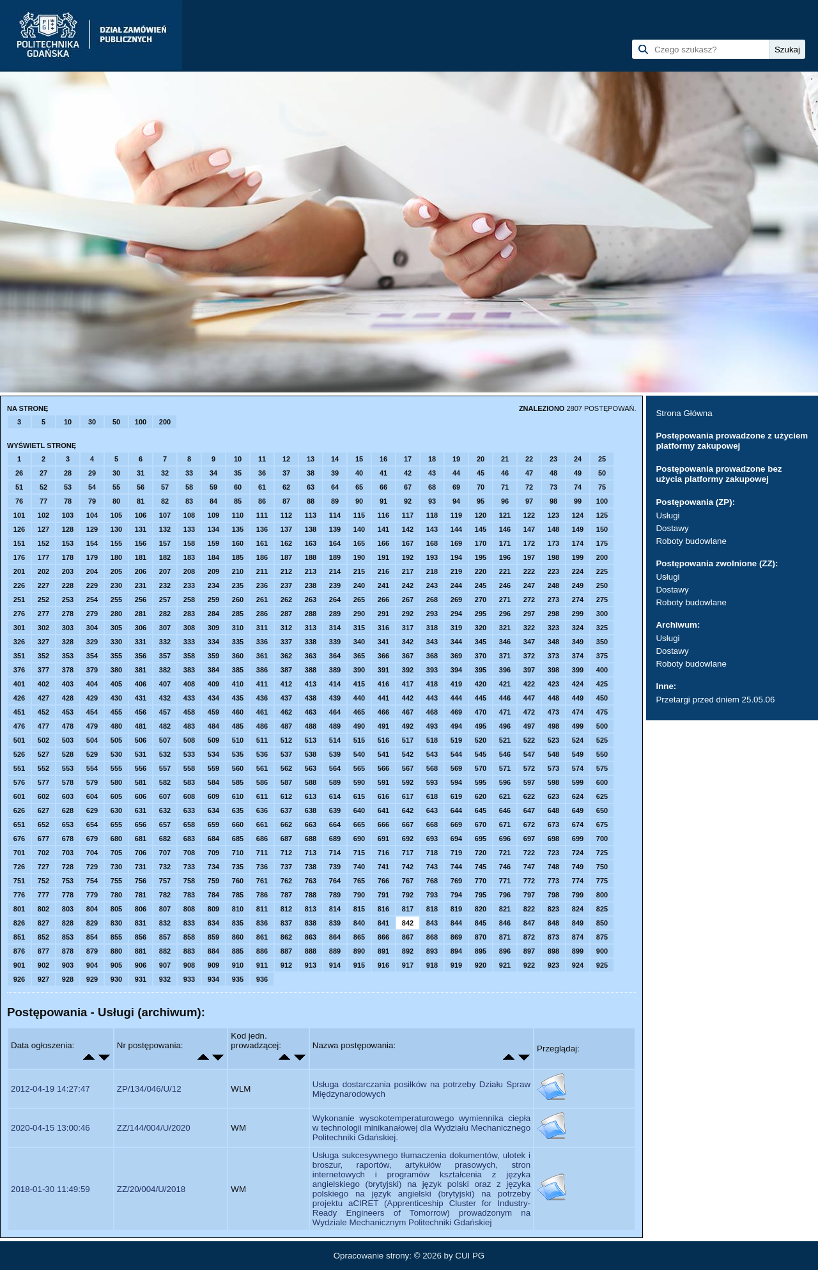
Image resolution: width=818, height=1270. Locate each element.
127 (43, 529)
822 (529, 909)
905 (116, 965)
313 (310, 627)
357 (165, 656)
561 (262, 768)
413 (310, 684)
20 (480, 459)
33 (189, 473)
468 (432, 712)
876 (19, 951)
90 (359, 501)
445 (480, 698)
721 (505, 852)
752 (43, 881)
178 (67, 557)
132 (165, 529)
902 (43, 965)
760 (237, 881)
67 (408, 487)
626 (19, 810)
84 (213, 501)
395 (480, 670)
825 (602, 909)
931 (140, 979)
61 (262, 487)
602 (43, 796)
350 (602, 642)
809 (213, 909)
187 (286, 557)
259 (213, 599)
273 (553, 599)
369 (456, 656)
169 (456, 543)
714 (335, 852)
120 (480, 515)
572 (529, 768)
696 (505, 838)
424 (577, 684)
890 (359, 951)
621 (505, 796)
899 (577, 951)
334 (213, 642)
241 (383, 585)
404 (92, 684)
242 (407, 585)
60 (238, 487)
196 (505, 557)
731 (140, 867)
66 (383, 487)
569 (456, 768)
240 (359, 585)
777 (43, 895)
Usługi (667, 515)
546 (505, 754)
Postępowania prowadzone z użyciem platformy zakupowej (732, 441)
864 (335, 937)
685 (237, 838)
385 (237, 670)
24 (578, 459)
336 (262, 642)
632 (165, 810)
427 (43, 698)
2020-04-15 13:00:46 (50, 1128)
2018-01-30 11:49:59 (50, 1189)
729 (92, 867)
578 (67, 782)
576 (19, 782)
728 (67, 867)
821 (505, 909)
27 (43, 473)
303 (67, 627)
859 (213, 937)
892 (407, 951)
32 (165, 473)
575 (602, 768)
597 (529, 782)
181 (140, 557)
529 (92, 754)
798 (553, 895)
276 (19, 613)
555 (116, 768)
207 (165, 571)
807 (165, 909)
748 (553, 867)
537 (286, 754)
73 (553, 487)
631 (140, 810)
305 (116, 627)
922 (529, 965)
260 (237, 599)
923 (553, 965)
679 (92, 838)
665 (359, 824)
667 (407, 824)
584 (213, 782)
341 (383, 642)
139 (335, 529)
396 (505, 670)
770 (480, 881)
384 (213, 670)
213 (310, 571)
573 (553, 768)
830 (116, 923)
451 (19, 712)
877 (43, 951)
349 (577, 642)
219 (456, 571)
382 (165, 670)
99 (578, 501)
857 (165, 937)
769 (456, 881)
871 (505, 937)
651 (19, 824)
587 (286, 782)
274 (577, 599)
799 (577, 895)
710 (237, 852)
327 (43, 642)
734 (213, 867)
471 (505, 712)
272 (529, 599)
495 (480, 726)
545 (480, 754)
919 (456, 965)
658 (189, 824)
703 (67, 852)
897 (529, 951)
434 (213, 698)
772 (529, 881)
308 (189, 627)
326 (19, 642)
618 (432, 796)
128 (67, 529)
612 (286, 796)
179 (92, 557)
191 (383, 557)
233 (189, 585)
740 (359, 867)
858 (189, 937)
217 (407, 571)
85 (238, 501)
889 (335, 951)
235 (237, 585)
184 (213, 557)
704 (92, 852)
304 (92, 627)
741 (383, 867)
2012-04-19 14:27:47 (50, 1089)
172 (529, 543)
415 (359, 684)
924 (577, 965)
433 (189, 698)
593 (432, 782)
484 (213, 726)
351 (19, 656)
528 (67, 754)
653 (67, 824)
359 (213, 656)
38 (310, 473)
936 (262, 979)
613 (310, 796)
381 (140, 670)
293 (432, 613)
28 (68, 473)
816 (383, 909)
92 (408, 501)
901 (19, 965)
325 (602, 627)
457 (165, 712)
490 (359, 726)
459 (213, 712)
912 (286, 965)
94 (456, 501)
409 (213, 684)
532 (165, 754)
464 (335, 712)
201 (19, 571)
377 (43, 670)
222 (529, 571)
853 (67, 937)
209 (213, 571)
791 (383, 895)
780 (116, 895)
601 (19, 796)
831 (140, 923)
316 (383, 627)
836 (262, 923)
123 (553, 515)
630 (116, 810)
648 (553, 810)
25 (602, 459)
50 (116, 422)
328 (67, 642)
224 (577, 571)
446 (505, 698)
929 (92, 979)
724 (577, 852)
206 (140, 571)
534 (213, 754)
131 (140, 529)
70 (480, 487)
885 (237, 951)
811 (262, 909)
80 (116, 501)
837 (286, 923)
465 (359, 712)
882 (165, 951)
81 (140, 501)
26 (19, 473)
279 (92, 613)
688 (310, 838)
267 (407, 599)
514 (335, 740)
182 (165, 557)
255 (116, 599)
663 (310, 824)
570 (480, 768)
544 (456, 754)
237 (286, 585)
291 (383, 613)
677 (43, 838)
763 (310, 881)
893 (432, 951)
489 (335, 726)
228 (67, 585)
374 (577, 656)
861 (262, 937)
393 (432, 670)
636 (262, 810)
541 (383, 754)
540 (359, 754)
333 (189, 642)
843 (432, 923)
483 (189, 726)
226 (19, 585)
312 (286, 627)
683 (189, 838)
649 (577, 810)
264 (335, 599)
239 (335, 585)
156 (140, 543)
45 (480, 473)
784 (213, 895)
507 (165, 740)
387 (286, 670)
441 (383, 698)
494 (456, 726)
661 (262, 824)
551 (19, 768)
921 (505, 965)
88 (310, 501)
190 (359, 557)
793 (432, 895)
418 (432, 684)
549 (577, 754)
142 (407, 529)
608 (189, 796)
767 (407, 881)
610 (237, 796)
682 (165, 838)
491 (383, 726)
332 (165, 642)
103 (67, 515)
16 (383, 459)
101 (19, 515)
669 (456, 824)
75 (602, 487)
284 (213, 613)
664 (335, 824)
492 (407, 726)
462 (286, 712)
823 (553, 909)
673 (553, 824)
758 (189, 881)
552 (43, 768)
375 (602, 656)
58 (189, 487)
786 (262, 895)
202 (43, 571)
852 (43, 937)
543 (432, 754)
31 (140, 473)
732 (165, 867)
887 (286, 951)
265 (359, 599)
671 (505, 824)
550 (602, 754)
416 (383, 684)
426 (19, 698)
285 (237, 613)
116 (383, 515)
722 (529, 852)
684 (213, 838)
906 (140, 965)
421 (505, 684)
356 (140, 656)
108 (189, 515)
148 (553, 529)
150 (602, 529)
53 (68, 487)
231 (140, 585)
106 (140, 515)
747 (529, 867)
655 (116, 824)
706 (140, 852)
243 (432, 585)
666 (383, 824)
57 (165, 487)
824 (577, 909)
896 (505, 951)
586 (262, 782)
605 (116, 796)
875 (602, 937)
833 (189, 923)
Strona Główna (684, 413)
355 (116, 656)
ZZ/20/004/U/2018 (151, 1189)
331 (140, 642)
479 (92, 726)
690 (359, 838)
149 (577, 529)
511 (262, 740)
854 (92, 937)
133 (189, 529)
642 (407, 810)
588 (310, 782)
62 (286, 487)
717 (407, 852)
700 (602, 838)
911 (262, 965)
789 (335, 895)
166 (383, 543)
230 (116, 585)
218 (432, 571)
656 (140, 824)
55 (116, 487)
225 (602, 571)
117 (407, 515)
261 (262, 599)
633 (189, 810)
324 (577, 627)
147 (529, 529)
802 (43, 909)
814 (335, 909)
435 (237, 698)
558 (189, 768)
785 (237, 895)
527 (43, 754)
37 (286, 473)
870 (480, 937)
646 (505, 810)
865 (359, 937)
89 (335, 501)
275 (602, 599)
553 (67, 768)
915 (359, 965)
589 (335, 782)
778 (67, 895)
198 (553, 557)
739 (335, 867)
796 (505, 895)
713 (310, 852)
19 (456, 459)
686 (262, 838)
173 (553, 543)
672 (529, 824)
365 (359, 656)
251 (19, 599)
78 (68, 501)
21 (505, 459)
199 (577, 557)
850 (602, 923)
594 (456, 782)
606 (140, 796)
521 (505, 740)
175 (602, 543)
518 (432, 740)
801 (19, 909)
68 (432, 487)
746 (505, 867)
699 (577, 838)
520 (480, 740)
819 (456, 909)
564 (335, 768)
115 (359, 515)
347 (529, 642)
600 (602, 782)
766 (383, 881)
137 (286, 529)
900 (602, 951)
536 (262, 754)
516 (383, 740)
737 (286, 867)
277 (43, 613)
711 (262, 852)
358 (189, 656)
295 (480, 613)
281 (140, 613)
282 (165, 613)
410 (237, 684)
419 (456, 684)
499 (577, 726)
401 (19, 684)
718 (432, 852)
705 (116, 852)
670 (480, 824)
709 (213, 852)
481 (140, 726)
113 (310, 515)
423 (553, 684)
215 (359, 571)
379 (92, 670)
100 (140, 422)
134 (213, 529)
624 (577, 796)
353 (67, 656)
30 (92, 422)
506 (140, 740)
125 (602, 515)
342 (407, 642)
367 (407, 656)
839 (335, 923)
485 (237, 726)
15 (359, 459)
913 (310, 965)
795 (480, 895)
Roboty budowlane (691, 541)
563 (310, 768)
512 (286, 740)
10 (68, 422)
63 (310, 487)
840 (359, 923)
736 (262, 867)
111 (262, 515)
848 (553, 923)
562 (286, 768)
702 (43, 852)
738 (310, 867)
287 (286, 613)
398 (553, 670)
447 (529, 698)
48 (553, 473)
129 (92, 529)
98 (553, 501)
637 (286, 810)
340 (359, 642)
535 (237, 754)
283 (189, 613)
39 (335, 473)
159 (213, 543)
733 (189, 867)
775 (602, 881)
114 (335, 515)
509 (213, 740)
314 (335, 627)
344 (456, 642)
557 (165, 768)
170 (480, 543)
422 (529, 684)
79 (92, 501)
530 (116, 754)
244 (456, 585)
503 (67, 740)
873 (553, 937)
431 (140, 698)
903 (67, 965)
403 (67, 684)
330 (116, 642)
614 (335, 796)
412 (286, 684)
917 (407, 965)
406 (140, 684)
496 (505, 726)
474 (577, 712)
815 (359, 909)
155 (116, 543)
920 (480, 965)
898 (553, 951)
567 (407, 768)
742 (407, 867)
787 (286, 895)
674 (577, 824)
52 (43, 487)
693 (432, 838)
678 (67, 838)
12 (286, 459)
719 (456, 852)
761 (262, 881)
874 (577, 937)
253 (67, 599)
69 (456, 487)
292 (407, 613)
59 (213, 487)
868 (432, 937)
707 (165, 852)
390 (359, 670)
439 (335, 698)
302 (43, 627)
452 (43, 712)
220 (480, 571)
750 (602, 867)
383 (189, 670)
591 (383, 782)
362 (286, 656)
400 (602, 670)
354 (92, 656)
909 (213, 965)
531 (140, 754)
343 (432, 642)
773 (553, 881)
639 (335, 810)
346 (505, 642)
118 (432, 515)
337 (286, 642)
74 (578, 487)
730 (116, 867)
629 (92, 810)
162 (286, 543)
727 (43, 867)
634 (213, 810)
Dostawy (672, 528)
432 (165, 698)
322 (529, 627)
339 (335, 642)
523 (553, 740)
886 (262, 951)
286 (262, 613)
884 (213, 951)
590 (359, 782)
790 (359, 895)
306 (140, 627)
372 (529, 656)
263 (310, 599)
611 (262, 796)
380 (116, 670)
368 (432, 656)
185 (237, 557)
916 (383, 965)
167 (407, 543)
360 (237, 656)
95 (480, 501)
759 (213, 881)
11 (262, 459)
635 (237, 810)
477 (43, 726)
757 (165, 881)
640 (359, 810)
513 (310, 740)
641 (383, 810)
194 (456, 557)
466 (383, 712)
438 (310, 698)
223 (553, 571)
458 (189, 712)
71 (505, 487)
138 (310, 529)
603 (67, 796)
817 (407, 909)
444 (456, 698)
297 (529, 613)
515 (359, 740)
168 (432, 543)
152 (43, 543)
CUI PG (469, 1255)
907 (165, 965)
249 (577, 585)
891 (383, 951)
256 (140, 599)
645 (480, 810)
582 (165, 782)
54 (92, 487)
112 (286, 515)
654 (92, 824)
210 (237, 571)
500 (602, 726)
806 (140, 909)
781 (140, 895)
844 (456, 923)
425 (602, 684)
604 (92, 796)
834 (213, 923)
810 (237, 909)
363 (310, 656)
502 (43, 740)
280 (116, 613)
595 (480, 782)
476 (19, 726)
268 (432, 599)
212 (286, 571)
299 (577, 613)
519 (456, 740)
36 (262, 473)
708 (189, 852)
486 (262, 726)
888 (310, 951)
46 (505, 473)
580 (116, 782)
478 (67, 726)
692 (407, 838)
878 (67, 951)
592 (407, 782)
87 (286, 501)
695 (480, 838)
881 (140, 951)
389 (335, 670)
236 (262, 585)
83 (189, 501)
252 (43, 599)
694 (456, 838)
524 (577, 740)
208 (189, 571)
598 (553, 782)
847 (529, 923)
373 (553, 656)
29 (92, 473)
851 (19, 937)
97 (529, 501)
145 (480, 529)
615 (359, 796)
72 (529, 487)
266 (383, 599)
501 (19, 740)
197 (529, 557)
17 (408, 459)
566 (383, 768)
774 (577, 881)
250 (602, 585)
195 (480, 557)
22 (529, 459)
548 (553, 754)
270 (480, 599)
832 (165, 923)
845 (480, 923)
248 (553, 585)
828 (67, 923)
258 (189, 599)
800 (602, 895)
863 (310, 937)
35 (238, 473)
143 (432, 529)
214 (335, 571)
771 (505, 881)
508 (189, 740)
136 (262, 529)
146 (505, 529)
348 (553, 642)
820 (480, 909)
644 (456, 810)
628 (67, 810)
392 (407, 670)
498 (553, 726)
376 (19, 670)
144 (456, 529)
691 (383, 838)
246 (505, 585)
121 (505, 515)
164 (335, 543)
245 (480, 585)
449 (577, 698)
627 (43, 810)
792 (407, 895)
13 (310, 459)
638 (310, 810)
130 (116, 529)
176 (19, 557)
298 (553, 613)
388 (310, 670)
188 (310, 557)
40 (359, 473)
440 (359, 698)
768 (432, 881)
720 (480, 852)
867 (407, 937)
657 (165, 824)
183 (189, 557)
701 (19, 852)
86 (262, 501)
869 (456, 937)
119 (456, 515)
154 (92, 543)
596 (505, 782)
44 (456, 473)
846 (505, 923)
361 (262, 656)
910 (237, 965)
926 (19, 979)
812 (286, 909)
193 (432, 557)
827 (43, 923)
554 (92, 768)
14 (335, 459)
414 (335, 684)
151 (19, 543)
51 (19, 487)
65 (359, 487)
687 (286, 838)
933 (189, 979)
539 (335, 754)
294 (456, 613)
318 (432, 627)
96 (505, 501)
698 (553, 838)
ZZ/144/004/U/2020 (153, 1128)
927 (43, 979)
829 (92, 923)
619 (456, 796)
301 (19, 627)
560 (237, 768)
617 (407, 796)
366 (383, 656)
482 (165, 726)
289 (335, 613)
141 (383, 529)
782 (165, 895)
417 (407, 684)
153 (67, 543)
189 (335, 557)
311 (262, 627)
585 (237, 782)
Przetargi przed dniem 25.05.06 (715, 699)
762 (286, 881)
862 (286, 937)
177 (43, 557)
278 (67, 613)
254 (92, 599)
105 (116, 515)
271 (505, 599)
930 (116, 979)
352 (43, 656)
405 (116, 684)
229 (92, 585)
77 (43, 501)
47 (529, 473)
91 (383, 501)
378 (67, 670)
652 (43, 824)
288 (310, 613)
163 (310, 543)
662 (286, 824)
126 (19, 529)
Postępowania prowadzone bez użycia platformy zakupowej (719, 474)
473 (553, 712)
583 (189, 782)
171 (505, 543)
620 (480, 796)
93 (432, 501)
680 (116, 838)
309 (213, 627)
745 (480, 867)
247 (529, 585)
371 (505, 656)
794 (456, 895)
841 (383, 923)
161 (262, 543)
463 (310, 712)
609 (213, 796)
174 (577, 543)
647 (529, 810)
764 (335, 881)
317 (407, 627)
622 (529, 796)
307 (165, 627)
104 (92, 515)
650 (602, 810)
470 (480, 712)
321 (505, 627)
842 (407, 923)
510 (237, 740)
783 (189, 895)
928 (67, 979)
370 (480, 656)
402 (43, 684)
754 (92, 881)
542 (407, 754)
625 (602, 796)
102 (43, 515)
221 (505, 571)
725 (602, 852)
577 (43, 782)
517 (407, 740)
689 (335, 838)
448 (553, 698)
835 (237, 923)
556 (140, 768)
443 (432, 698)
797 (529, 895)
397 (529, 670)
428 (67, 698)
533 (189, 754)
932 (165, 979)
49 (578, 473)
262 (286, 599)
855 (116, 937)
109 (213, 515)
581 (140, 782)
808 (189, 909)
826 (19, 923)
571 (505, 768)
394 (456, 670)
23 (553, 459)
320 (480, 627)
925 (602, 965)
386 (262, 670)
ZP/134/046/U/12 (149, 1089)
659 (213, 824)
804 (92, 909)
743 (432, 867)
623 (553, 796)
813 (310, 909)
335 (237, 642)
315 (359, 627)
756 (140, 881)
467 (407, 712)
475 (602, 712)
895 (480, 951)
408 (189, 684)
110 (237, 515)
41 (383, 473)
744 (456, 867)
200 (165, 422)
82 (165, 501)
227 (43, 585)
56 (140, 487)
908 (189, 965)
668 (432, 824)
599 (577, 782)
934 (213, 979)
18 (432, 459)
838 (310, 923)
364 (335, 656)
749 (577, 867)
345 (480, 642)
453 (67, 712)
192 (407, 557)
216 (383, 571)
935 (237, 979)
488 (310, 726)
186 (262, 557)
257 (165, 599)
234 (213, 585)
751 (19, 881)
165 (359, 543)
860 (237, 937)
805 (116, 909)
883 (189, 951)
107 (165, 515)
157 (165, 543)
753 (67, 881)
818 (432, 909)
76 (19, 501)
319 (456, 627)
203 (67, 571)
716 (383, 852)
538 (310, 754)
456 (140, 712)
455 (116, 712)
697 (529, 838)
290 (359, 613)
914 (335, 965)
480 (116, 726)
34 (213, 473)
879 (92, 951)
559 (213, 768)
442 (407, 698)
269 (456, 599)
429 (92, 698)
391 (383, 670)
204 (92, 571)
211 (262, 571)
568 (432, 768)
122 (529, 515)
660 (237, 824)
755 (116, 881)
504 (92, 740)
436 (262, 698)
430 (116, 698)
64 (335, 487)
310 (237, 627)
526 (19, 754)
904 (92, 965)
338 (310, 642)
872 (529, 937)
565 (359, 768)
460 (237, 712)
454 (92, 712)
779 (92, 895)
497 (529, 726)
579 (92, 782)
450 (602, 698)
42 (408, 473)
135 (237, 529)
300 (602, 613)
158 (189, 543)
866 (383, 937)
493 (432, 726)
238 (310, 585)
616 (383, 796)
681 (140, 838)
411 (262, 684)
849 (577, 923)
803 (67, 909)
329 (92, 642)
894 (456, 951)
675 (602, 824)
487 (286, 726)
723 (553, 852)
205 (116, 571)
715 (359, 852)
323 (553, 627)
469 (456, 712)
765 (359, 881)
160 (237, 543)
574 (577, 768)
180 (116, 557)
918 (432, 965)
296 (505, 613)
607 (165, 796)
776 (19, 895)
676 (19, 838)
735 (237, 867)
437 (286, 698)
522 (529, 740)
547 (529, 754)
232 (165, 585)
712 (286, 852)
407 (165, 684)
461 (262, 712)
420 (480, 684)
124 (577, 515)
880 (116, 951)
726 (19, 867)
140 (359, 529)
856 (140, 937)
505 (116, 740)
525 (602, 740)
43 (432, 473)
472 (529, 712)
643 (432, 810)
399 (577, 670)
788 (310, 895)
